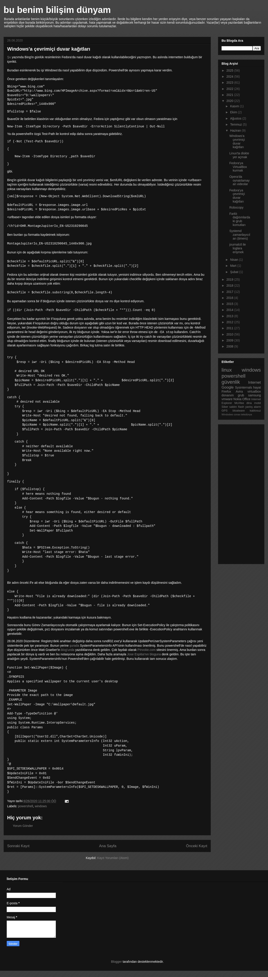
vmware (227, 399)
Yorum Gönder (23, 832)
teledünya (246, 414)
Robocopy (236, 207)
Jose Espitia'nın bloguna (144, 654)
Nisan (234, 259)
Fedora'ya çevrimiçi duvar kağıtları (237, 195)
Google (228, 387)
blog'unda (67, 650)
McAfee (239, 403)
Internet (254, 382)
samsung (254, 395)
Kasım (235, 106)
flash (241, 406)
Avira (239, 391)
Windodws (227, 414)
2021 (230, 95)
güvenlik (231, 382)
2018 (230, 285)
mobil (257, 403)
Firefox (226, 391)
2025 (230, 70)
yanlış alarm (253, 406)
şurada (74, 645)
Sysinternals (243, 387)
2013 (230, 316)
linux (227, 370)
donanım (228, 395)
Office (246, 399)
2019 (230, 279)
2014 (230, 310)
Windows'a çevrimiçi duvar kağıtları (237, 141)
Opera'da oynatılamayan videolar (239, 180)
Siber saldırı (229, 406)
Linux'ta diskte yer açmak (239, 155)
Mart (233, 265)
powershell (25, 812)
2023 (230, 82)
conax (237, 414)
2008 (230, 346)
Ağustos (236, 118)
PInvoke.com (147, 650)
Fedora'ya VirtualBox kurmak (238, 166)
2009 (230, 340)
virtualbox (254, 391)
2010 (230, 334)
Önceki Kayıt (196, 852)
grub (241, 395)
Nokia (237, 399)
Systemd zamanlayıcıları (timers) (239, 234)
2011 (230, 328)
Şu (9, 57)
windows (41, 812)
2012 (230, 322)
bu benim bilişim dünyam (57, 10)
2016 (230, 298)
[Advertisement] (239, 493)
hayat (257, 387)
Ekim (234, 112)
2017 (230, 292)
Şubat (234, 272)
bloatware (238, 410)
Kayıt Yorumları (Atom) (113, 864)
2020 (230, 101)
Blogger (116, 968)
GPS (225, 410)
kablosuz (255, 410)
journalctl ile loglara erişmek (237, 248)
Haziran (236, 130)
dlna (249, 403)
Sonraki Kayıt (18, 852)
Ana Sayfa (107, 852)
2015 (230, 304)
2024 (230, 76)
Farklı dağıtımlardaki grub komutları (239, 219)
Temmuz (236, 124)
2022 (230, 89)
